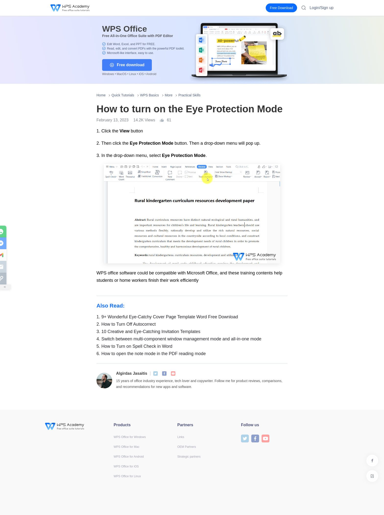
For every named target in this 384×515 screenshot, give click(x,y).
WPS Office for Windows (130, 437)
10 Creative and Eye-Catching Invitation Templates (148, 331)
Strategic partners (189, 456)
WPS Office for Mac (126, 447)
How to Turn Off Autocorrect (126, 324)
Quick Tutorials (122, 95)
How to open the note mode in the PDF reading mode (151, 353)
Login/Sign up (322, 8)
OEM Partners (186, 447)
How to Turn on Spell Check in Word (134, 346)
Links (180, 437)
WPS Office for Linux (127, 476)
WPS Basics (149, 95)
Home (101, 95)
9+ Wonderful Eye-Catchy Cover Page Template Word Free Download (167, 316)
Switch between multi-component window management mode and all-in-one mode (178, 338)
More (169, 95)
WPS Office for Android (129, 456)
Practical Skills (189, 95)
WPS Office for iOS (126, 466)
